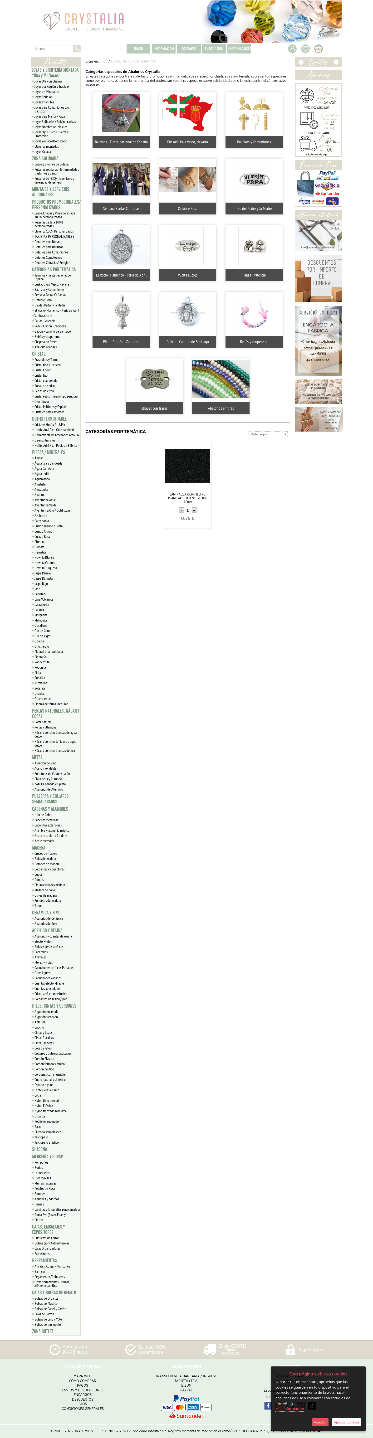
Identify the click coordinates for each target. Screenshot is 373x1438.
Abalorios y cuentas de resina (53, 936)
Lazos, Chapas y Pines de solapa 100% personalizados (54, 215)
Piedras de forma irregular (51, 703)
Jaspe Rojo (41, 583)
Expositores (41, 1253)
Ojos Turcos (41, 401)
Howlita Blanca (44, 557)
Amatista (39, 484)
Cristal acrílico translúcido (50, 993)
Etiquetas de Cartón (46, 1237)
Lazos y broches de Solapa (51, 164)
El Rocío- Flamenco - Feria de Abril (56, 310)
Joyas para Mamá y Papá (49, 116)
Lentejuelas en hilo (46, 1090)
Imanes (39, 1204)
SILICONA (39, 1149)
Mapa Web (82, 1376)
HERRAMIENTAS (44, 1260)
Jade (37, 588)
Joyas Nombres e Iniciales (50, 126)
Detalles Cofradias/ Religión (52, 262)
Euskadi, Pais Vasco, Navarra (51, 284)
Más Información (289, 1408)
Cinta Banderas (44, 1042)
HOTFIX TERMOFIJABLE (49, 419)
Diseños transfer (44, 440)
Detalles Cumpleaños (48, 257)
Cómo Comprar (82, 1381)
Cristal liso (41, 375)
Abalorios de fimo (45, 923)
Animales (40, 957)
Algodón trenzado (46, 1016)
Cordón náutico (44, 1069)
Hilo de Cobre (43, 814)
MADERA (38, 847)
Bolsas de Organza (46, 1298)
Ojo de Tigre (42, 635)
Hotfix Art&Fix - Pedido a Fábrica (55, 445)
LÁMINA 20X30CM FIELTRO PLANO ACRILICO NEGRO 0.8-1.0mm (187, 498)
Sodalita (39, 677)
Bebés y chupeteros (47, 336)
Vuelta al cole (43, 315)
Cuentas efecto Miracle (49, 983)
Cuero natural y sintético (50, 1079)
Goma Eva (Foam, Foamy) (50, 1214)
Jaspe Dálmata (43, 578)
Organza (39, 1116)
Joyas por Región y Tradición (52, 86)
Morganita (40, 614)
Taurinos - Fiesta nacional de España (52, 277)
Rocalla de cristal (45, 385)
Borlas (38, 1167)
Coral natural (42, 721)
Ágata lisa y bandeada (48, 463)
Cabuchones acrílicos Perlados (53, 967)
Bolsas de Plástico (46, 1303)
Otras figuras (42, 972)
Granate (39, 546)
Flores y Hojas (43, 962)
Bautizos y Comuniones (49, 289)
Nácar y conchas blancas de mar (54, 750)
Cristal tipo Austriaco (47, 364)
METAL (37, 757)
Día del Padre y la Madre (50, 305)
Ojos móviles (42, 1178)
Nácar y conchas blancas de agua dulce (55, 734)
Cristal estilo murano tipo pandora (56, 396)
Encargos (83, 1395)
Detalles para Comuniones (51, 252)
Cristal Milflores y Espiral (50, 406)
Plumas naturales (45, 1183)
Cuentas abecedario (47, 988)
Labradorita (41, 604)
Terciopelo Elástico (46, 1142)
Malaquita (40, 620)
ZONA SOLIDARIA (45, 158)
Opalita (39, 641)
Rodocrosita (41, 662)
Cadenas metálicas (46, 819)
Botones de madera (46, 863)
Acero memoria (44, 840)
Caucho (39, 1027)
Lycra (37, 1095)
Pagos (82, 1385)
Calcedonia (41, 520)
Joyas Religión (43, 96)
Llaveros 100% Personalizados (54, 231)
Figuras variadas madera (49, 884)
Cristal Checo (42, 370)
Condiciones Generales (83, 1409)
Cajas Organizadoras (47, 1248)
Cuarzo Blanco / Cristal (49, 526)
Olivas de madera (45, 895)
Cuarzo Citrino (43, 531)
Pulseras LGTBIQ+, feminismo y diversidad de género (54, 180)
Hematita (40, 552)
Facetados (41, 951)
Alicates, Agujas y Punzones (52, 1266)
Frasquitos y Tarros (46, 359)
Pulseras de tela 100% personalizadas (48, 224)
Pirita (37, 672)
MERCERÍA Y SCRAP (47, 1156)
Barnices (39, 1271)
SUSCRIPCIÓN (214, 48)
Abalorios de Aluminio (48, 789)
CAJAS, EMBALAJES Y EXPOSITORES (48, 1229)
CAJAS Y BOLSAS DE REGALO (54, 1292)
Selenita (39, 688)
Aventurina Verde (45, 505)
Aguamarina (42, 478)
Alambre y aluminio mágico (51, 830)
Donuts (39, 879)
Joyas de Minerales (46, 91)
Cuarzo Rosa (42, 536)
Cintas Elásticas (44, 1037)
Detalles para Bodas (47, 241)
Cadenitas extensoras (48, 825)
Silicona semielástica (47, 1131)
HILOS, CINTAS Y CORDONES (54, 1006)
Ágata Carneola (44, 468)
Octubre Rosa (43, 299)
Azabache (40, 515)
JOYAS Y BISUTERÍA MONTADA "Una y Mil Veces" (55, 73)
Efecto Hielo (42, 941)
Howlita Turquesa (45, 567)
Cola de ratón (43, 1048)
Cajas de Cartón (44, 1314)
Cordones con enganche (50, 1074)
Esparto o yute (43, 1084)
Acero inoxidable (45, 768)
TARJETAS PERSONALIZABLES (54, 236)
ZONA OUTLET (42, 1331)
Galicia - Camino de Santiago (52, 331)
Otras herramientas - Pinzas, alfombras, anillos (52, 1283)
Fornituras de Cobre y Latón (52, 773)
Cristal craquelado (46, 380)
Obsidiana (40, 625)
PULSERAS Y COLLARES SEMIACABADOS (50, 799)
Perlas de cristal (44, 391)
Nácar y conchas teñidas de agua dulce (55, 743)
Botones (39, 1193)
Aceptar (320, 1422)
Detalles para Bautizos (48, 246)
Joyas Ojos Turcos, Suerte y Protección (51, 134)
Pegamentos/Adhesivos (49, 1276)
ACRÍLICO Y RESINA (47, 930)
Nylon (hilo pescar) (46, 1100)
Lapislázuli (41, 594)
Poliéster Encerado (46, 1121)
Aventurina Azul (44, 499)
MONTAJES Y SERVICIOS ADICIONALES (50, 192)
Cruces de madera (45, 853)
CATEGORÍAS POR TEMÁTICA (54, 269)
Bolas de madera (45, 858)
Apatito (39, 494)
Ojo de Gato (42, 630)
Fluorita (39, 541)
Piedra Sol (41, 656)
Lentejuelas (41, 1172)
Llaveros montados (46, 146)
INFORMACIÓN (164, 48)
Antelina (39, 1022)
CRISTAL (38, 354)
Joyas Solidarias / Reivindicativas (55, 121)
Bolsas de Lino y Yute (48, 1319)
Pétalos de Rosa (44, 1188)
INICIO (138, 48)
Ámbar (38, 458)
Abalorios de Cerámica (48, 918)
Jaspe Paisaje (42, 573)
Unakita (39, 693)
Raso (37, 1126)
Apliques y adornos (46, 1198)
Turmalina (40, 682)
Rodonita (40, 667)
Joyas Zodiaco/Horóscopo (50, 141)
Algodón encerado (46, 1011)
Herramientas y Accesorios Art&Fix (56, 434)
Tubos (38, 905)
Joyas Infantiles (44, 102)
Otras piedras (42, 698)
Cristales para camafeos (49, 411)
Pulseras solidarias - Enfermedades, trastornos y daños (56, 171)
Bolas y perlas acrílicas (48, 946)
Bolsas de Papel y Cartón (50, 1308)
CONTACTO (189, 48)
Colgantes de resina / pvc (50, 998)
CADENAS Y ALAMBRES (50, 809)
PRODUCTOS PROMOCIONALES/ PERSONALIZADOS (56, 204)
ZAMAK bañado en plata (50, 784)
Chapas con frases (45, 341)
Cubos (38, 874)
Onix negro (41, 646)
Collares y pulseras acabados (52, 1053)
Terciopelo (41, 1137)
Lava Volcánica (43, 599)
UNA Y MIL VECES (239, 48)
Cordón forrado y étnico (49, 1063)
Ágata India (41, 473)
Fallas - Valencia (44, 320)
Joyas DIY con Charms (48, 81)
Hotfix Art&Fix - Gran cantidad (54, 429)
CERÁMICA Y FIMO (46, 912)
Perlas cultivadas (45, 727)
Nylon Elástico (43, 1105)
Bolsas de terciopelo (47, 1324)
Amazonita (41, 489)
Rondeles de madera (47, 900)
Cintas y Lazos (43, 1032)
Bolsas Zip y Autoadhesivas (51, 1243)
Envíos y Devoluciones (82, 1390)
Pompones (41, 1162)
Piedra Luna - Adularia (48, 651)
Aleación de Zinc (45, 763)
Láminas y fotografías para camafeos (57, 1209)
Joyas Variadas (43, 151)
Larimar (39, 609)
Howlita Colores (44, 562)
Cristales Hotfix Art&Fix (49, 424)
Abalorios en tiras (45, 347)
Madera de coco (44, 890)
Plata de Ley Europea (48, 778)
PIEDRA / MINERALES (48, 452)
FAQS (83, 1404)
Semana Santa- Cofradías (50, 294)
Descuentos (82, 1399)
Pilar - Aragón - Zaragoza (50, 326)
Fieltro (38, 1219)
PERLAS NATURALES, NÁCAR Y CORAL (56, 713)
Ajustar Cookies (346, 1422)
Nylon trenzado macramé (50, 1110)
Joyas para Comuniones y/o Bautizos (51, 109)
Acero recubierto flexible (50, 835)
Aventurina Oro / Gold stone (52, 510)
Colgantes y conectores (49, 869)
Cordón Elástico (44, 1058)
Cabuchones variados (47, 978)
